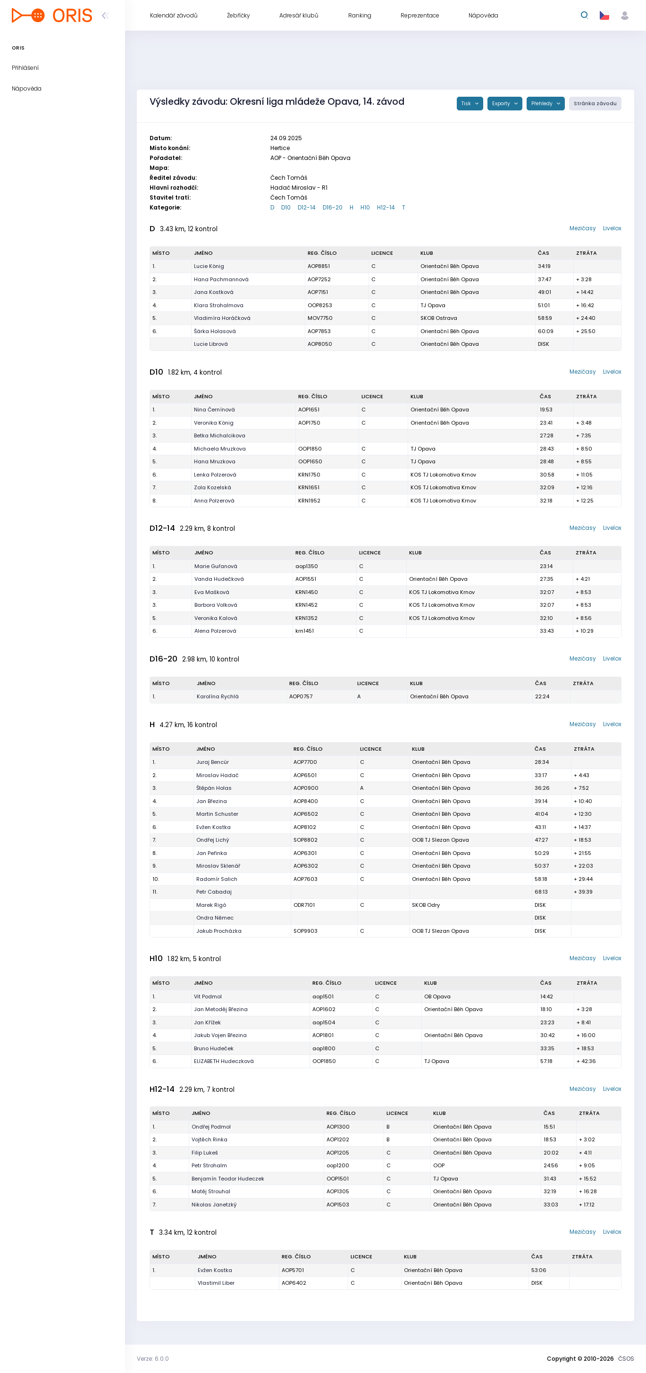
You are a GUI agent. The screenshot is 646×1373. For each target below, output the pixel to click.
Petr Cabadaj (214, 892)
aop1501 (323, 996)
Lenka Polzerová (215, 474)
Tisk (466, 103)
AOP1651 (308, 409)
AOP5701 (293, 1270)
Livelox (612, 228)
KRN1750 (309, 474)
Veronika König (214, 423)
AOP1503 (338, 1204)
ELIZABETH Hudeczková (224, 1061)
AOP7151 (318, 292)
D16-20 (333, 207)
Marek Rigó (211, 905)
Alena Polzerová (215, 631)
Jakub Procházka (219, 931)
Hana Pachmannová (221, 279)
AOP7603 (306, 879)
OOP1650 (310, 461)
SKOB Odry (426, 905)
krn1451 (304, 631)
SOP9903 (306, 931)
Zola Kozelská (212, 487)
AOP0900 (306, 788)
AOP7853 (319, 331)
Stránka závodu (595, 103)
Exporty (502, 103)
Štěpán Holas (214, 788)
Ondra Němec (215, 917)
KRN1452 (306, 605)
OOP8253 (320, 305)
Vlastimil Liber (216, 1283)
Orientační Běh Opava (449, 266)
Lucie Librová (211, 344)
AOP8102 (305, 827)
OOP (439, 1165)
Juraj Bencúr (212, 762)
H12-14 (386, 207)
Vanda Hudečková (219, 579)
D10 (286, 207)
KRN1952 (309, 500)
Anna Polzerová (214, 500)
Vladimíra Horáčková (222, 318)
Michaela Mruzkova (220, 448)
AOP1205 (338, 1152)
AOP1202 (338, 1139)
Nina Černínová (214, 409)
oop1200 (338, 1165)
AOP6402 (294, 1283)
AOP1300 (338, 1126)
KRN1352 (306, 618)
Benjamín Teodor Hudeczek (228, 1178)
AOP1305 (338, 1191)
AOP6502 (306, 814)
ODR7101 (304, 905)
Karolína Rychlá (218, 696)
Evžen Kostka (213, 827)
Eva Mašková (211, 592)
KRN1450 (306, 592)
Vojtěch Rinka (209, 1139)
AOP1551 (305, 579)
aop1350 (306, 566)
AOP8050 (320, 344)
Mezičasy (583, 228)
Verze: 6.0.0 (153, 1359)
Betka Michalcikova (219, 435)
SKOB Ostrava (438, 318)
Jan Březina (211, 801)
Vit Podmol (208, 996)
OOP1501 (338, 1178)
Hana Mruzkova (214, 461)
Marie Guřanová (215, 566)
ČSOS (626, 1359)
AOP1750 (309, 423)
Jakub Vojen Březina (220, 1035)
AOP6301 (305, 853)
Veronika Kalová (215, 618)
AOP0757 (300, 696)
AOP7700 (305, 762)
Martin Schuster (217, 814)
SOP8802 (306, 840)
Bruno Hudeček (214, 1048)
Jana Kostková (214, 292)
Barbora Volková (215, 605)
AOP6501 (305, 775)
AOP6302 (306, 866)
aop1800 (324, 1048)
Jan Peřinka (211, 853)
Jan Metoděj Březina (221, 1009)
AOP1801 (323, 1035)
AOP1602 (324, 1009)
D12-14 (307, 207)
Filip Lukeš (205, 1152)
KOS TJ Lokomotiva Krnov (443, 474)
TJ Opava (432, 305)
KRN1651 (308, 487)
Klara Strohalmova (218, 305)
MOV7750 (320, 318)
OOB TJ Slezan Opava (440, 840)
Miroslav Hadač (217, 775)
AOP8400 (306, 801)
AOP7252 (319, 279)
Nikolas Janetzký (214, 1204)
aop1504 (323, 1022)
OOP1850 (310, 448)
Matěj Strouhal (211, 1191)
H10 (365, 207)
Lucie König (209, 266)
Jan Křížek (207, 1022)
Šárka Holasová (215, 331)
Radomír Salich (216, 879)
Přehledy (542, 103)
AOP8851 (319, 266)
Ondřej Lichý (212, 840)
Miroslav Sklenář (218, 866)
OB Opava (437, 996)
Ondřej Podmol (211, 1126)
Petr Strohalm (209, 1165)
